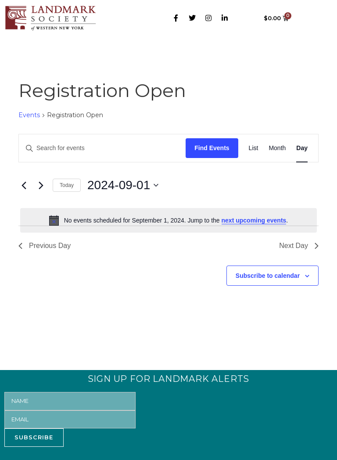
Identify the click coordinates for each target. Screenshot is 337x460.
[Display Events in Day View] (302, 148)
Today (67, 185)
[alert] (168, 220)
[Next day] (41, 185)
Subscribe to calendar (268, 275)
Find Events (211, 147)
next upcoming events (254, 220)
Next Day (299, 245)
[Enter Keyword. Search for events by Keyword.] (102, 148)
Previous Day (44, 245)
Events (29, 115)
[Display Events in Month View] (277, 148)
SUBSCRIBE (33, 437)
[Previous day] (23, 185)
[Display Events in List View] (253, 148)
